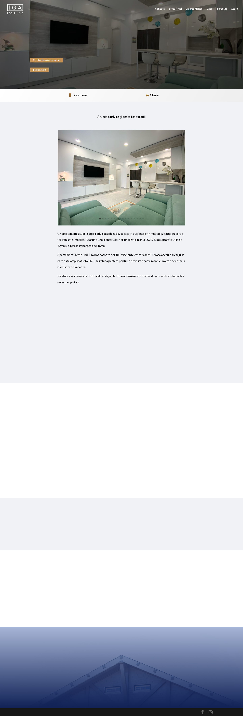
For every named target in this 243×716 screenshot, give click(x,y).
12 (131, 218)
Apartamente (194, 9)
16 (143, 218)
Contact (160, 9)
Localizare (39, 70)
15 (140, 218)
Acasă (234, 9)
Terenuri (222, 9)
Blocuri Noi (175, 9)
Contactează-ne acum (46, 60)
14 (137, 218)
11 (128, 218)
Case (209, 9)
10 (125, 218)
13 (134, 218)
